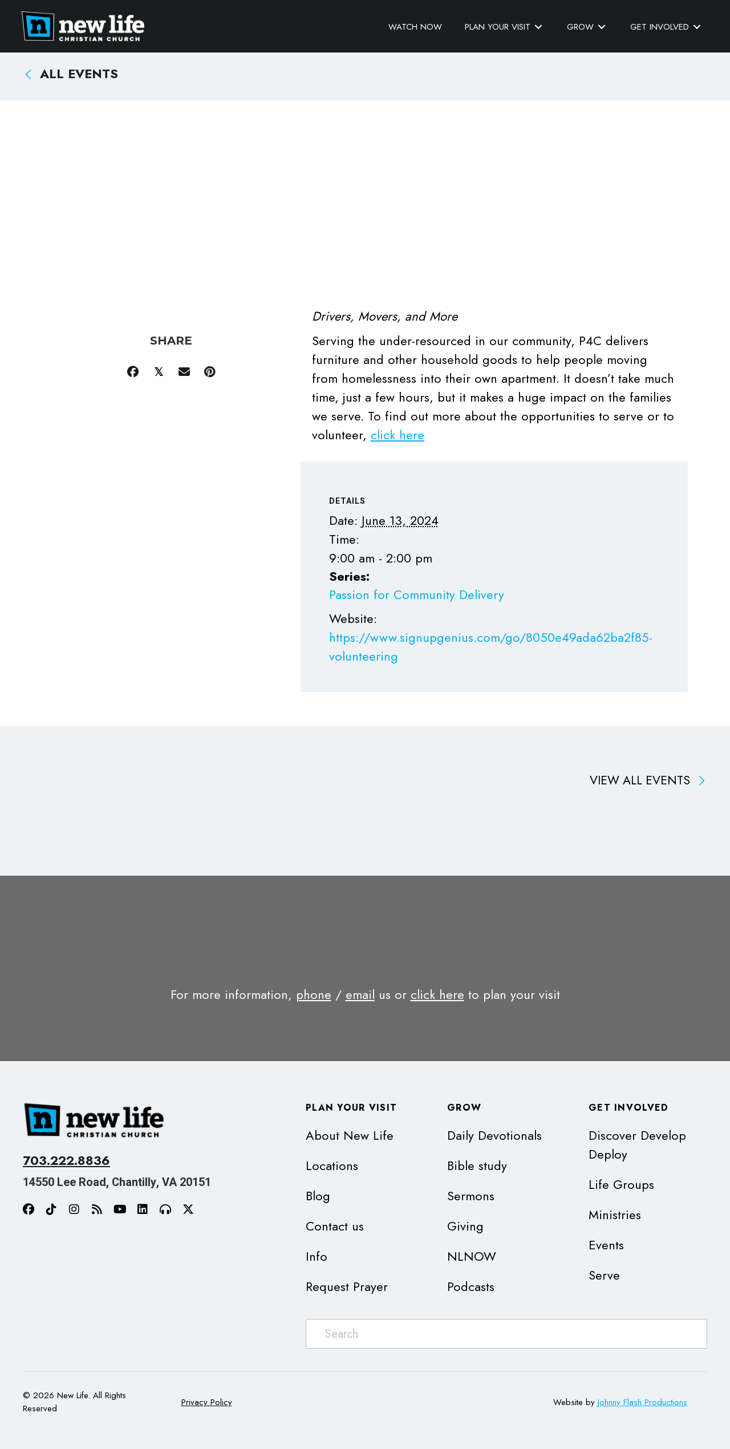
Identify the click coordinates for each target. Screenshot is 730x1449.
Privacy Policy (206, 1401)
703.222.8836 (66, 1160)
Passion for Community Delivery (416, 594)
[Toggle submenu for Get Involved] (696, 26)
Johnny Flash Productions (642, 1401)
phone (313, 994)
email (360, 994)
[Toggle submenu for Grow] (600, 26)
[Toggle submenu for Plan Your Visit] (537, 26)
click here (397, 435)
